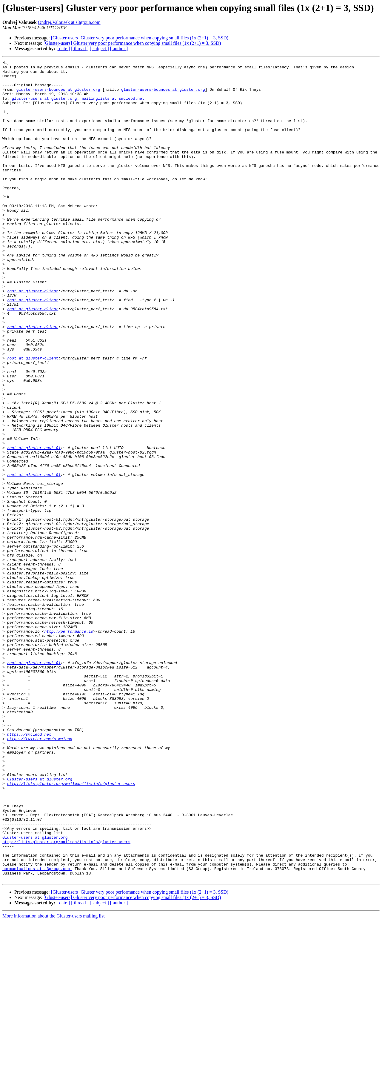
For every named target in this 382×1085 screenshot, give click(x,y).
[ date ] (63, 48)
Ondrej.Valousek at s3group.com (69, 22)
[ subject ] (99, 48)
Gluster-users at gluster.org (39, 923)
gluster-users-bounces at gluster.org (58, 95)
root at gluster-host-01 (34, 525)
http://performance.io (68, 746)
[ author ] (119, 48)
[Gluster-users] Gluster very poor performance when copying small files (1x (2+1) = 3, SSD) (139, 37)
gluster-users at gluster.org (44, 106)
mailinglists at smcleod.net (112, 106)
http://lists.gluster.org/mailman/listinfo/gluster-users (71, 928)
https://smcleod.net (29, 869)
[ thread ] (80, 48)
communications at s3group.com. (37, 1030)
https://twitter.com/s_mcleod (39, 874)
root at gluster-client (32, 337)
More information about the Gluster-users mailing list (53, 1079)
